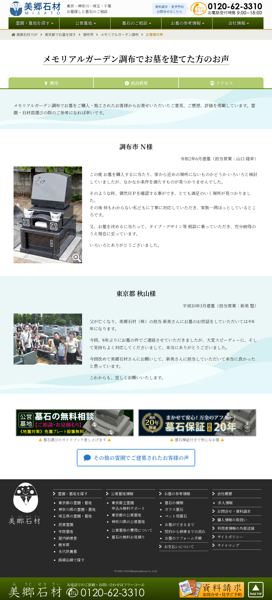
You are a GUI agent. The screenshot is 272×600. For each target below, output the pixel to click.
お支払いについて (179, 546)
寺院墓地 (65, 531)
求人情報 (225, 502)
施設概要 (136, 83)
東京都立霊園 (123, 502)
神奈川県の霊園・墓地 (77, 509)
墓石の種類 (174, 502)
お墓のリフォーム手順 (183, 538)
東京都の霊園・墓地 (75, 502)
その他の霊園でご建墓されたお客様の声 (136, 457)
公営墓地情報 (122, 493)
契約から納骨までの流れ (185, 531)
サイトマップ (228, 545)
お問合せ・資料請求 (234, 511)
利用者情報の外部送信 (235, 528)
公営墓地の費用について (132, 530)
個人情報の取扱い (232, 519)
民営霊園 (65, 524)
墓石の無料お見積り (128, 537)
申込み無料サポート (128, 508)
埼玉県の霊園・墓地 (75, 516)
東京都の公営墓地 (126, 515)
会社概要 (224, 493)
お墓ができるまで (179, 524)
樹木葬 (64, 544)
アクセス (221, 83)
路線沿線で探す (71, 559)
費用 (50, 83)
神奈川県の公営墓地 (128, 521)
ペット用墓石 (176, 516)
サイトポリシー (230, 536)
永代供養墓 (67, 551)
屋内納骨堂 (67, 538)
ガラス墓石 (174, 509)
